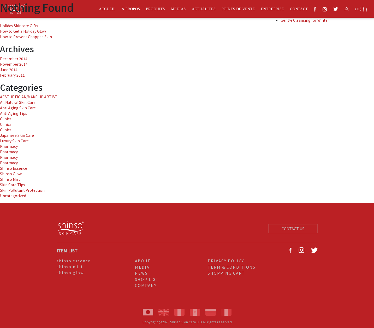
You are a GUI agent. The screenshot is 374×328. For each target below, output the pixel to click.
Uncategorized (13, 195)
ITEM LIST (67, 250)
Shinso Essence (13, 168)
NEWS (141, 273)
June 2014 (8, 69)
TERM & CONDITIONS (232, 267)
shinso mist (70, 266)
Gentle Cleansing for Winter (305, 20)
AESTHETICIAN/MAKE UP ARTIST (28, 96)
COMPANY (146, 285)
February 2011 (12, 75)
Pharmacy (9, 146)
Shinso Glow (11, 173)
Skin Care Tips (12, 184)
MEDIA (142, 267)
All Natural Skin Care (17, 102)
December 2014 (13, 58)
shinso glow (70, 272)
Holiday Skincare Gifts (19, 25)
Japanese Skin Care (17, 135)
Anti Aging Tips (13, 113)
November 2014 (14, 64)
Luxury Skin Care (14, 140)
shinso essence (74, 260)
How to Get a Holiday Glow (23, 31)
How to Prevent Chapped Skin (26, 36)
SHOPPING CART (226, 273)
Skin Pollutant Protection (22, 190)
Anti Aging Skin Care (18, 107)
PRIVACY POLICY (226, 260)
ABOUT (143, 260)
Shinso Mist (10, 179)
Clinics (5, 118)
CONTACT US (293, 228)
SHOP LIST (147, 279)
